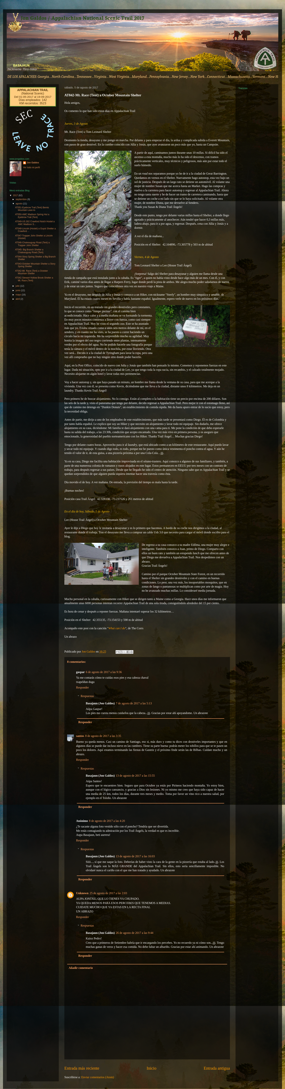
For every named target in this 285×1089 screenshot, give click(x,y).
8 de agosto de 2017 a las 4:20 (107, 820)
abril (18, 299)
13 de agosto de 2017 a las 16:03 (135, 856)
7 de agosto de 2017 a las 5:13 (134, 703)
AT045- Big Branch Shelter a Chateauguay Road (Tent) (29, 251)
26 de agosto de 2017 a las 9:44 (134, 932)
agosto (19, 203)
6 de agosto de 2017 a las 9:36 (104, 672)
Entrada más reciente (81, 1068)
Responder (82, 687)
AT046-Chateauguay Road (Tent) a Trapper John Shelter (32, 243)
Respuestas (87, 696)
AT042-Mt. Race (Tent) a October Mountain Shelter (31, 272)
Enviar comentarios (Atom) (97, 1077)
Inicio (151, 1068)
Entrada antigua (217, 1068)
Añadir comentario (81, 967)
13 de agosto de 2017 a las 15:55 (135, 775)
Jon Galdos (33, 162)
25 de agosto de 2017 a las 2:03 (108, 893)
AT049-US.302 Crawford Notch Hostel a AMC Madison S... (35, 222)
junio (18, 290)
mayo (19, 294)
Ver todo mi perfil (31, 167)
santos (80, 735)
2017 (16, 195)
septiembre (21, 199)
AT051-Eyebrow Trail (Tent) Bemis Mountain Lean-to (32, 208)
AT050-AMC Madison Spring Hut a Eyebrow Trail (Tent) (32, 215)
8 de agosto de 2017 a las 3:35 (103, 735)
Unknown (82, 893)
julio (18, 286)
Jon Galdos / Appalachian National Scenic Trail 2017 (82, 17)
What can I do (116, 628)
